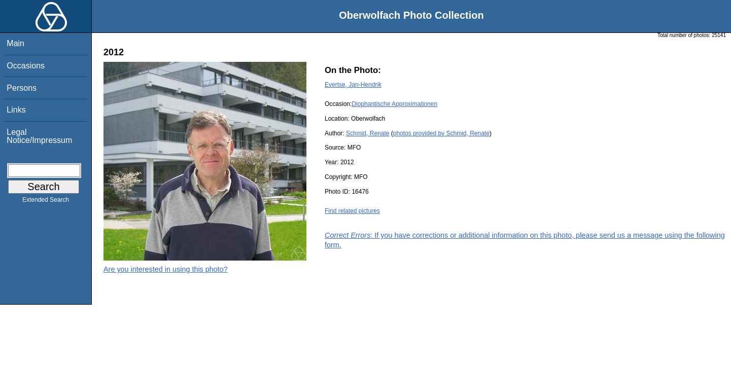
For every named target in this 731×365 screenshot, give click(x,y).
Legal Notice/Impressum (39, 136)
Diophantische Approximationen (394, 103)
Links (16, 109)
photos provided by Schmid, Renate (441, 133)
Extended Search (45, 202)
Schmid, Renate (367, 133)
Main (15, 43)
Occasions (26, 65)
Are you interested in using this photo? (165, 269)
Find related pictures (352, 210)
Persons (22, 88)
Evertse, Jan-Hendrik (353, 84)
